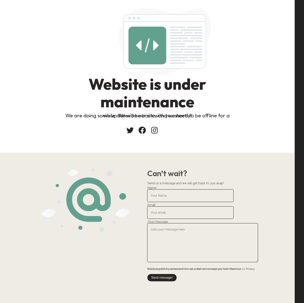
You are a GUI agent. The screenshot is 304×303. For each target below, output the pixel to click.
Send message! (162, 277)
